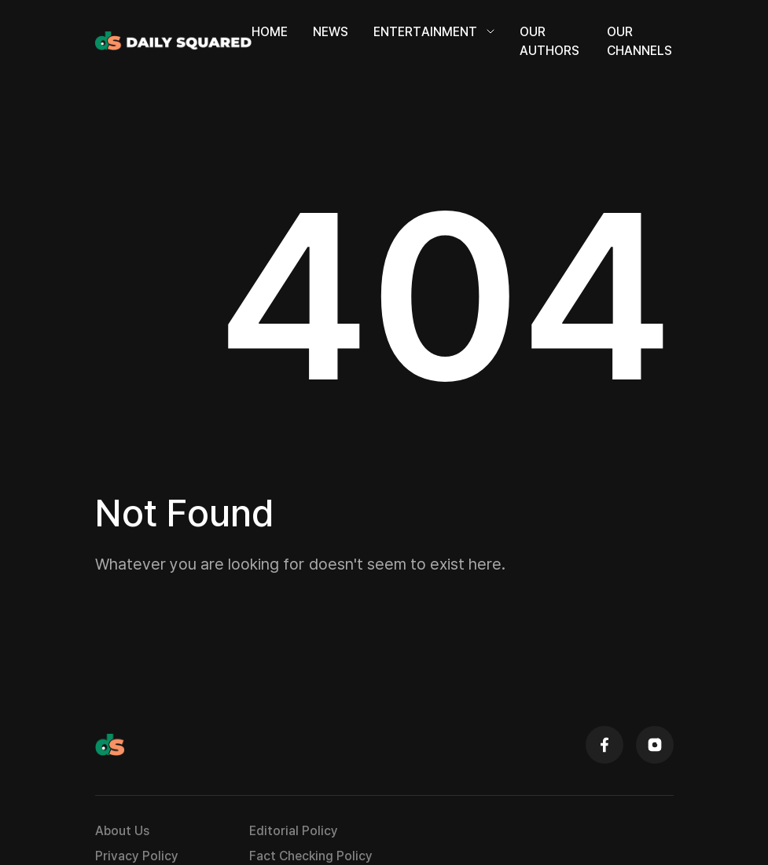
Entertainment (433, 31)
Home (270, 31)
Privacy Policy (136, 855)
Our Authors (549, 41)
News (330, 31)
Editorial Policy (293, 830)
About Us (122, 830)
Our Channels (639, 41)
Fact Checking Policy (311, 855)
